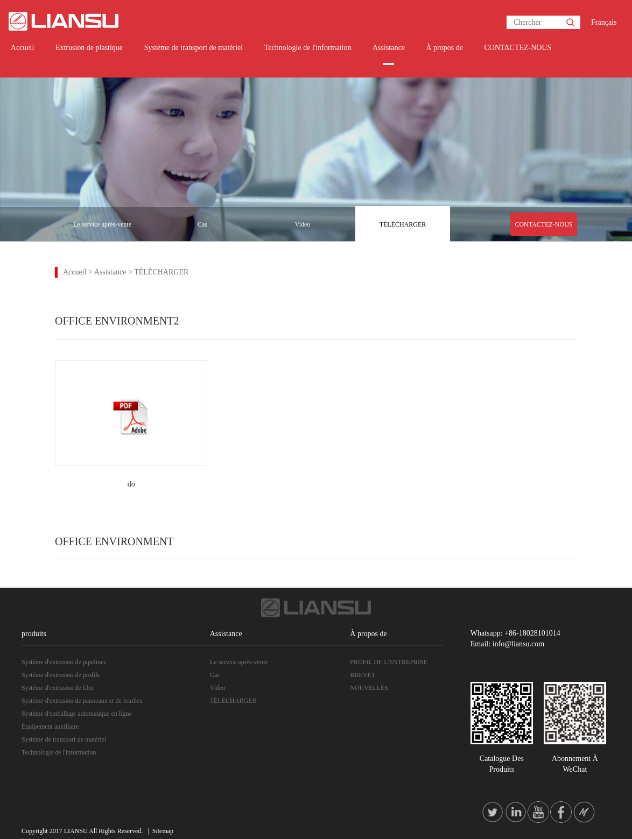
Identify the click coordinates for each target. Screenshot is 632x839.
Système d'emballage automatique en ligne (77, 713)
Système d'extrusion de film (58, 688)
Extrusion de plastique (89, 48)
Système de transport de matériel (193, 48)
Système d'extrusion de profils (61, 675)
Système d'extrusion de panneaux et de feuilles (82, 700)
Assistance (389, 48)
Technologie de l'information (308, 48)
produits (34, 634)
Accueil (22, 48)
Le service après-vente (102, 224)
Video (303, 224)
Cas (202, 224)
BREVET (362, 675)
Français (603, 22)
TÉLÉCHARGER (403, 224)
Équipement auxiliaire (50, 726)
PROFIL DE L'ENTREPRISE (388, 662)
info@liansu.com (519, 644)
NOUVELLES (369, 688)
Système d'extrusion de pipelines (64, 662)
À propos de (444, 48)
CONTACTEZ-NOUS (517, 48)
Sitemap (162, 831)
